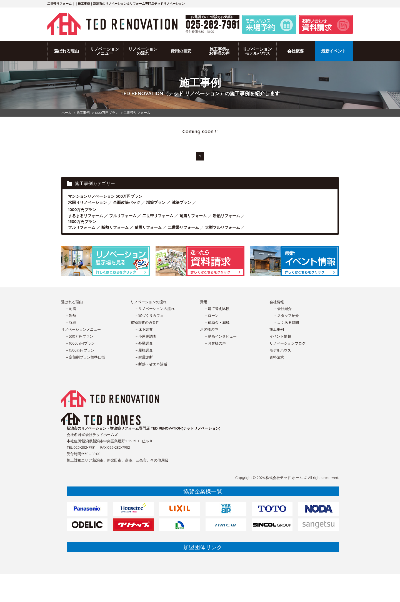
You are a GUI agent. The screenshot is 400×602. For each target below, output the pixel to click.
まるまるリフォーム (85, 215)
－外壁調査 (144, 343)
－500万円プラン (79, 336)
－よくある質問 (286, 322)
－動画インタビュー (220, 336)
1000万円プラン (82, 209)
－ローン (211, 315)
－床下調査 (144, 329)
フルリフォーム (122, 215)
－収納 (70, 322)
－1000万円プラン (80, 343)
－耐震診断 (144, 357)
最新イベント (333, 51)
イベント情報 (280, 336)
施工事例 (276, 329)
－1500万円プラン (79, 350)
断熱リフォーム (226, 215)
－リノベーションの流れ (154, 308)
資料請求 (276, 357)
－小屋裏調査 (145, 336)
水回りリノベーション (87, 202)
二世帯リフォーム (157, 215)
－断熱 (70, 315)
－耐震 (70, 308)
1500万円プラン (82, 221)
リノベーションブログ (287, 343)
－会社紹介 (283, 308)
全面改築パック (126, 202)
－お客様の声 (215, 343)
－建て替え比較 (216, 308)
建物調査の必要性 (145, 322)
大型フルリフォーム (222, 227)
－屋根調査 (144, 350)
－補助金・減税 (216, 322)
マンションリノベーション (91, 196)
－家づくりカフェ (149, 315)
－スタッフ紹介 (286, 315)
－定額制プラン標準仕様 (85, 357)
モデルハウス (280, 350)
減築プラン (181, 202)
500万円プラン (129, 196)
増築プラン (156, 202)
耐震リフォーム (193, 215)
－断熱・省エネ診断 (151, 364)
